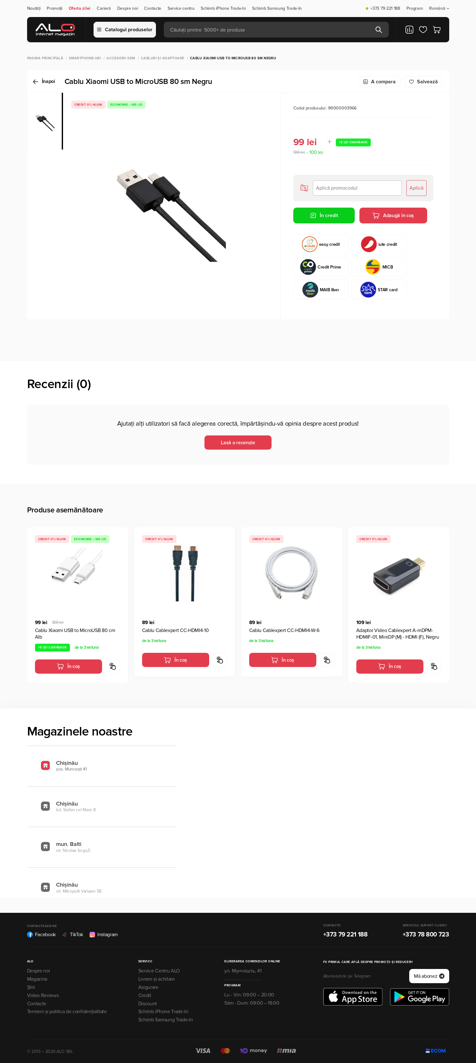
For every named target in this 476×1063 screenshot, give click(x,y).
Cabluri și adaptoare (162, 58)
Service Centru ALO (159, 971)
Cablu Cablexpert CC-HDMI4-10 (175, 630)
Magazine (37, 979)
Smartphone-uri (85, 58)
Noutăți (34, 8)
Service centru (181, 8)
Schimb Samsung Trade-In (277, 8)
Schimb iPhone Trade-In (223, 8)
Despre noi (127, 8)
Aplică (416, 188)
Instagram (103, 934)
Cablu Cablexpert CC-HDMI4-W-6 (284, 630)
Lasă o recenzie (238, 443)
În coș (68, 666)
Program (414, 8)
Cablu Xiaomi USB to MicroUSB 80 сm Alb (75, 633)
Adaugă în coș (393, 215)
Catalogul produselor (124, 30)
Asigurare (148, 987)
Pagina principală (45, 58)
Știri (31, 987)
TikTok (72, 934)
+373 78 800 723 (426, 934)
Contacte (152, 8)
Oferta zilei (79, 8)
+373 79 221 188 (385, 8)
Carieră (104, 8)
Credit (144, 995)
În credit (324, 215)
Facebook (41, 934)
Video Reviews (43, 995)
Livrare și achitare (156, 979)
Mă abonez (429, 976)
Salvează (423, 82)
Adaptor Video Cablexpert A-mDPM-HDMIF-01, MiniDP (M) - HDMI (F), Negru (397, 633)
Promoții (54, 8)
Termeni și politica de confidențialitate (67, 1011)
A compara (379, 82)
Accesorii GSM (120, 58)
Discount (147, 1004)
